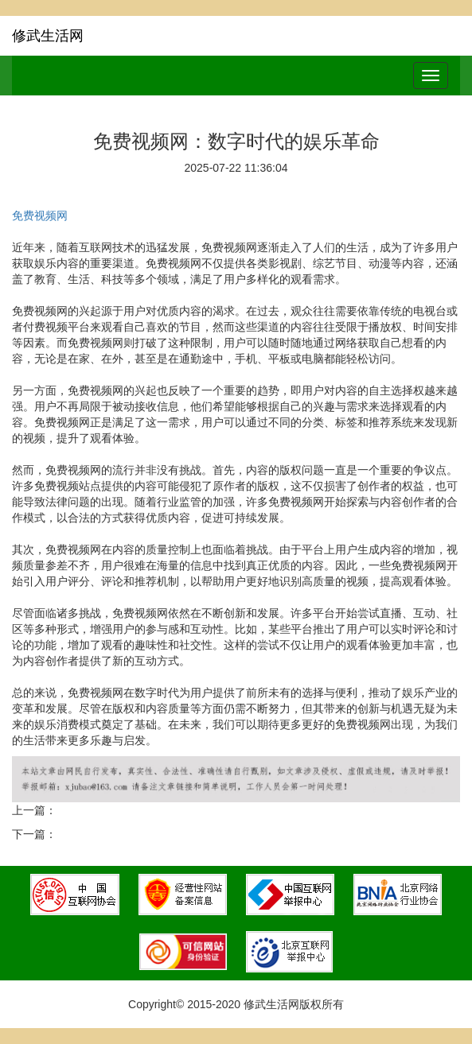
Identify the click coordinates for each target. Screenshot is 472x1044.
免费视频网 (40, 215)
